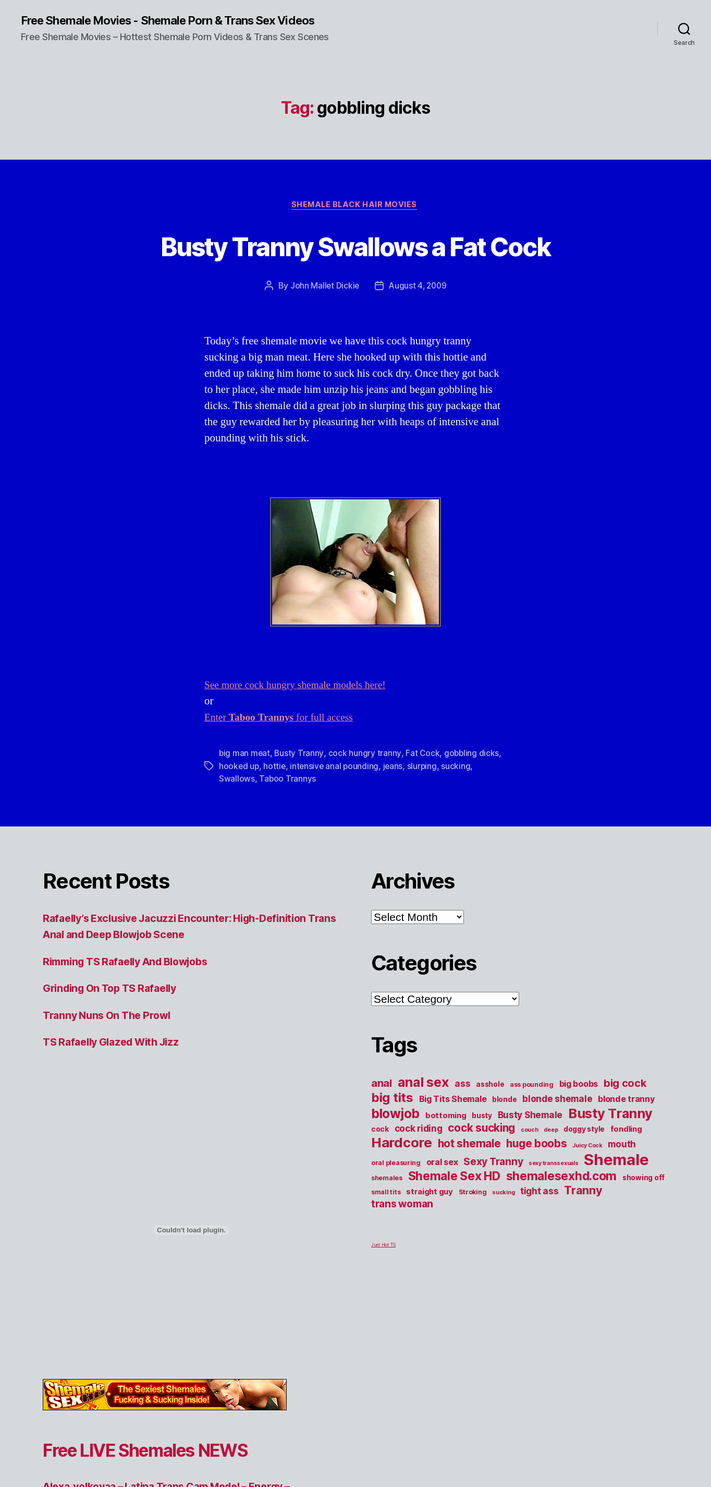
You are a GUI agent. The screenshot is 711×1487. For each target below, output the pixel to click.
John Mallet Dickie (323, 326)
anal (381, 1123)
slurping (425, 806)
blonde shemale (557, 1138)
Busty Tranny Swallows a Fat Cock (355, 265)
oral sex (442, 1202)
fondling (626, 1169)
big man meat (245, 793)
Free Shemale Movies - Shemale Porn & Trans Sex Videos (183, 21)
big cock (625, 1123)
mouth (622, 1184)
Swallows (237, 818)
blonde (504, 1139)
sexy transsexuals (553, 1203)
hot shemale (469, 1183)
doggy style (584, 1169)
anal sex (423, 1122)
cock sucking (481, 1167)
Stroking (473, 1232)
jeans (396, 806)
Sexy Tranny (493, 1201)
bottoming (446, 1155)
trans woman (402, 1244)
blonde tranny (626, 1139)
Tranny (583, 1230)
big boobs (578, 1124)
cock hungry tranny (365, 793)
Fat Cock (423, 793)
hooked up (239, 806)
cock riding (419, 1168)
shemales (386, 1218)
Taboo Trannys (287, 818)
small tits (385, 1232)
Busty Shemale (530, 1154)
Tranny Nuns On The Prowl (111, 1055)
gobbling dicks (472, 793)
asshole (490, 1124)
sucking (459, 806)
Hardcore (401, 1182)
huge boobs (536, 1183)
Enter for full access (284, 758)
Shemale (616, 1200)
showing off (643, 1218)
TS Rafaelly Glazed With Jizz (117, 1082)
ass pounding (532, 1125)
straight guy (429, 1232)
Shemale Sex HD (454, 1216)
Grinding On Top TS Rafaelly (116, 1028)
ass (462, 1123)
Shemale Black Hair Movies (355, 206)
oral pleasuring (396, 1203)
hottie (275, 806)
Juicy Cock (587, 1185)
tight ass (539, 1231)
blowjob (395, 1153)
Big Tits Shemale (453, 1139)
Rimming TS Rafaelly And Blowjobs (134, 1001)
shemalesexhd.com (561, 1216)
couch (529, 1170)
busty (482, 1156)
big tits (392, 1137)
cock (380, 1169)
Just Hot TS (383, 1285)
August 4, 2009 (418, 326)
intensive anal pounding (336, 806)
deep (551, 1170)
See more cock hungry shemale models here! (302, 725)
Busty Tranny (300, 793)
